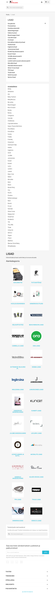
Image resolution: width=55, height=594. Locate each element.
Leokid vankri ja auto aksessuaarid (19, 61)
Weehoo (10, 241)
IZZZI (9, 153)
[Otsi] (15, 7)
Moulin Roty (11, 187)
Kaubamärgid (12, 87)
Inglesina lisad (12, 47)
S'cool (9, 206)
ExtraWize (11, 131)
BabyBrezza (11, 99)
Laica (9, 166)
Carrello (10, 118)
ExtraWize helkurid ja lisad (16, 42)
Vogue (10, 235)
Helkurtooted (12, 33)
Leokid (10, 171)
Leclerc (10, 169)
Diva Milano (11, 129)
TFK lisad (11, 70)
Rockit (10, 203)
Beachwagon (12, 105)
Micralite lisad (12, 63)
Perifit (9, 193)
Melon (9, 177)
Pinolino (10, 195)
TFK (9, 222)
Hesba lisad (11, 44)
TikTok (21, 562)
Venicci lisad (12, 77)
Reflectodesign (12, 198)
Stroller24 (11, 219)
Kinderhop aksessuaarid (16, 51)
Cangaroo (11, 115)
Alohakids (11, 91)
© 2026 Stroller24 (27, 592)
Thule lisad (11, 72)
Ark (9, 94)
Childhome (11, 121)
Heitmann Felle (12, 145)
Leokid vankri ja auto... (18, 455)
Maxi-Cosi (11, 174)
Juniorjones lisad (13, 49)
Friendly (10, 139)
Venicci (10, 233)
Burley (10, 110)
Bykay (10, 113)
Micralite (10, 179)
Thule (9, 227)
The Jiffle (10, 225)
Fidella (10, 137)
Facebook (7, 562)
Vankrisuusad (12, 75)
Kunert (10, 163)
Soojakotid (11, 23)
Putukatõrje (12, 26)
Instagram (16, 562)
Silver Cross (11, 211)
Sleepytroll (11, 214)
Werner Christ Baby (14, 243)
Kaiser (10, 161)
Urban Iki (10, 230)
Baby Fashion (12, 97)
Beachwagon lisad (14, 35)
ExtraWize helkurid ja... (17, 367)
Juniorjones (11, 158)
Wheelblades (12, 246)
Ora (9, 190)
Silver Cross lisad (13, 68)
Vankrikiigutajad (13, 30)
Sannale (10, 209)
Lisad (10, 19)
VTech (9, 238)
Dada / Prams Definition (15, 126)
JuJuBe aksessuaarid (15, 56)
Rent (9, 201)
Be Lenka (10, 102)
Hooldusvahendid (13, 28)
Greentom (11, 142)
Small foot (11, 217)
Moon (9, 185)
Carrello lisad (12, 37)
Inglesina (10, 150)
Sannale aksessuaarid (15, 65)
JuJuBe (10, 155)
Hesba (10, 147)
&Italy (9, 89)
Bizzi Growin (11, 107)
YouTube (12, 562)
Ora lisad (10, 40)
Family (10, 134)
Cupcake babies (13, 123)
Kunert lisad (12, 54)
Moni (9, 182)
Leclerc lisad (12, 58)
